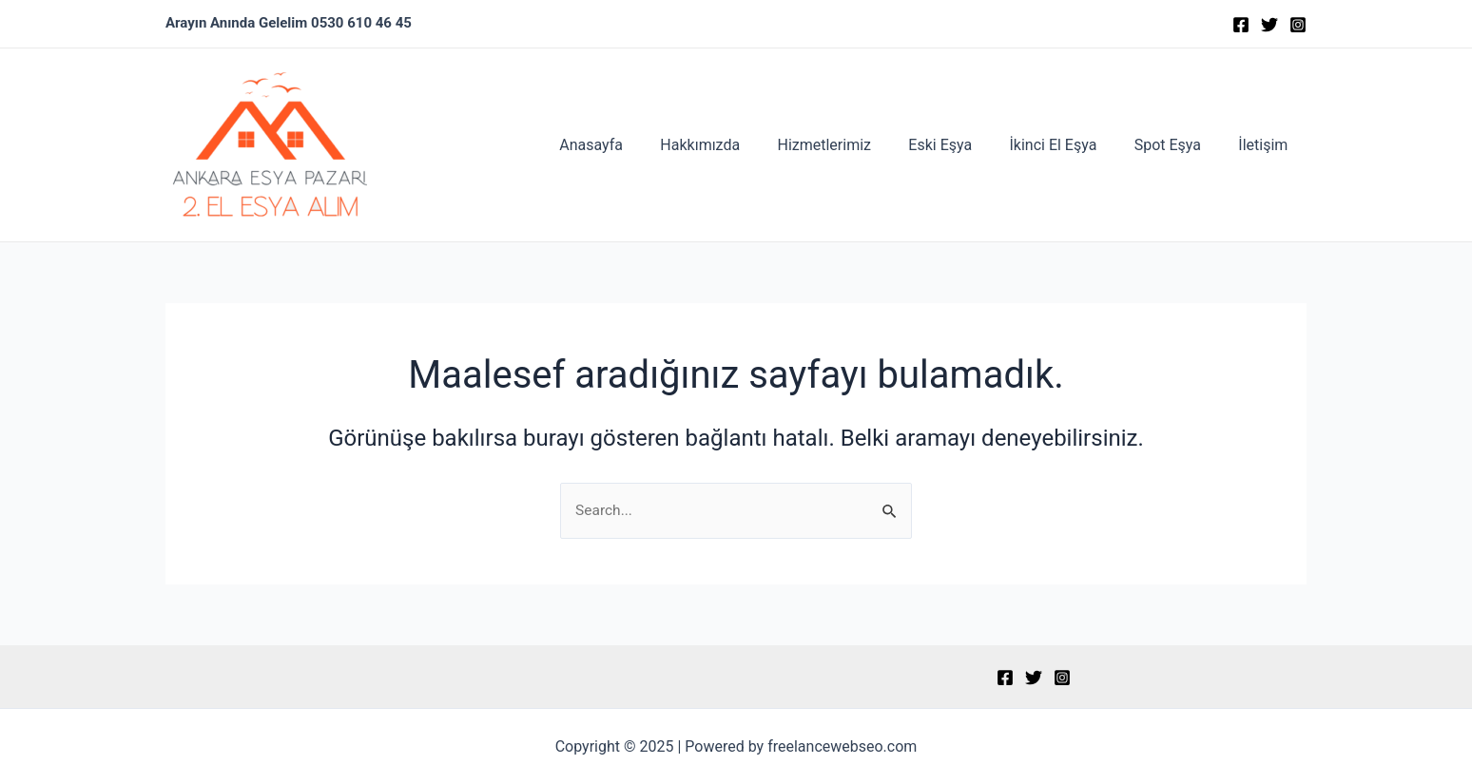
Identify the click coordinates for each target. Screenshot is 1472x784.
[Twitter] (1269, 24)
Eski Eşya (965, 145)
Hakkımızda (739, 145)
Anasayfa (636, 145)
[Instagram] (1298, 24)
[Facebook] (1240, 24)
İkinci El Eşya (1070, 145)
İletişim (1266, 145)
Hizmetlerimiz (855, 145)
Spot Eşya (1178, 145)
